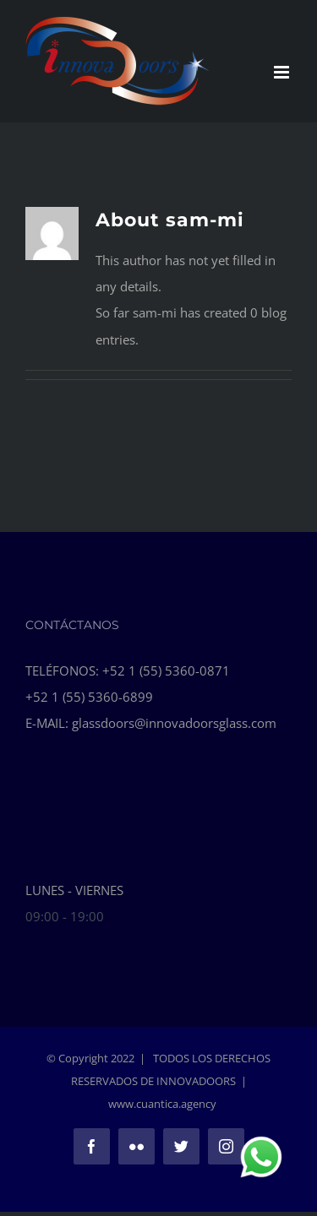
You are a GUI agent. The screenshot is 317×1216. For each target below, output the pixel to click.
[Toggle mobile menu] (283, 72)
